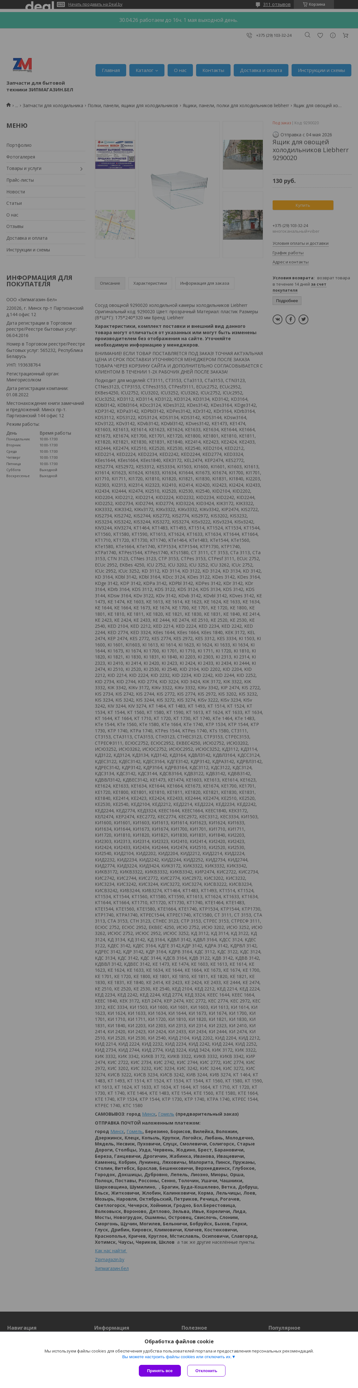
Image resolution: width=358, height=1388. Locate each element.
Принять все (160, 1370)
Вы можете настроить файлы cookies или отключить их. (176, 1356)
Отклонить (206, 1370)
